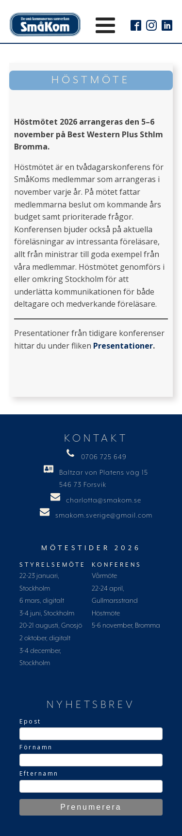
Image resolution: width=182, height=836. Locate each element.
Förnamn (36, 747)
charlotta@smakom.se (103, 500)
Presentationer (123, 345)
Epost (30, 721)
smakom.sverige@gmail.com (103, 516)
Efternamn (39, 773)
